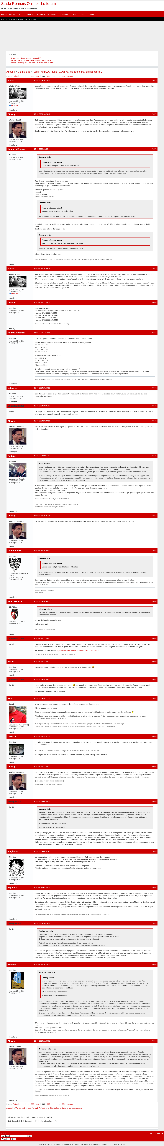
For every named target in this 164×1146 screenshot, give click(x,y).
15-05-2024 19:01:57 (42, 406)
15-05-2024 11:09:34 (42, 302)
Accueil (4, 14)
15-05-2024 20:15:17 (42, 456)
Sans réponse (32, 19)
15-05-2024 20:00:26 (42, 421)
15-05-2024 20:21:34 (42, 515)
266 (53, 76)
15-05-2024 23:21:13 (42, 698)
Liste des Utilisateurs (17, 14)
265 (48, 76)
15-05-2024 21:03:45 (42, 638)
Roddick (12, 456)
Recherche (41, 14)
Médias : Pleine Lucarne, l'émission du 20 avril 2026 (30, 60)
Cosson (12, 302)
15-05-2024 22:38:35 (42, 661)
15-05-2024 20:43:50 (42, 550)
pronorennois (14, 550)
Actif (25, 19)
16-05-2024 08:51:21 (42, 851)
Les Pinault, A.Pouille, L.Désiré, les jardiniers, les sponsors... (67, 71)
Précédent (17, 76)
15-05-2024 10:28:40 (42, 114)
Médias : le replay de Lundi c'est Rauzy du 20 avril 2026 (32, 63)
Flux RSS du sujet (156, 1134)
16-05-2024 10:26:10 (42, 964)
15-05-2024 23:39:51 (42, 766)
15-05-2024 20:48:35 (42, 601)
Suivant (70, 76)
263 (37, 76)
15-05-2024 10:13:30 (42, 80)
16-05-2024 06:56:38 (42, 801)
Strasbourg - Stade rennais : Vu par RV (25, 58)
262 (32, 76)
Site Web (14, 106)
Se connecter (64, 14)
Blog (92, 14)
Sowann (12, 964)
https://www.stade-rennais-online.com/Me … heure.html (78, 651)
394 (63, 76)
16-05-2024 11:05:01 (42, 1041)
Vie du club (24, 71)
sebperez (12, 388)
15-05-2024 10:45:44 (42, 149)
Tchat (74, 14)
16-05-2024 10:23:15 (42, 923)
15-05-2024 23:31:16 (42, 736)
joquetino (12, 887)
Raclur (11, 661)
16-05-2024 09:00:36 (42, 887)
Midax (11, 80)
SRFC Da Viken (15, 601)
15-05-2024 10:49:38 (42, 268)
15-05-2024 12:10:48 (42, 333)
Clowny (11, 114)
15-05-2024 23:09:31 (42, 679)
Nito (10, 698)
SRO (83, 14)
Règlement (31, 14)
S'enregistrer (52, 14)
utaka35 (12, 736)
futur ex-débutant (16, 149)
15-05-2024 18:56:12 (42, 388)
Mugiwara (13, 851)
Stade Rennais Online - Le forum (28, 4)
